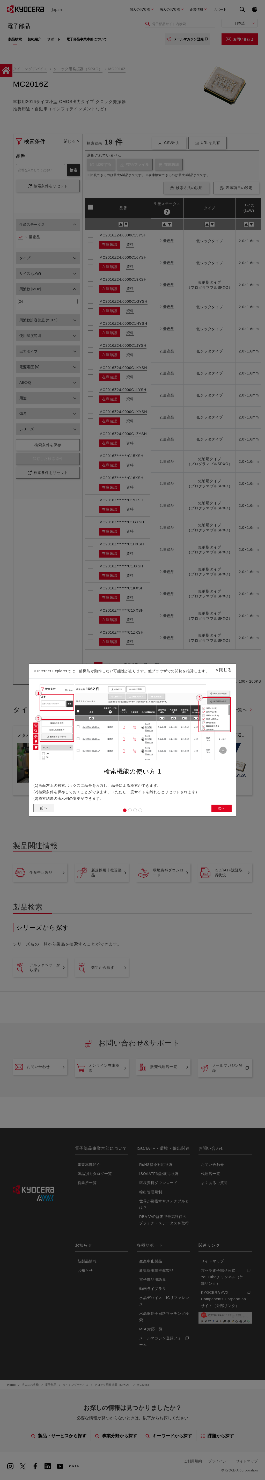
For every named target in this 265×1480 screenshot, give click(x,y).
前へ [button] (44, 809)
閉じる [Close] (224, 668)
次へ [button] (221, 809)
